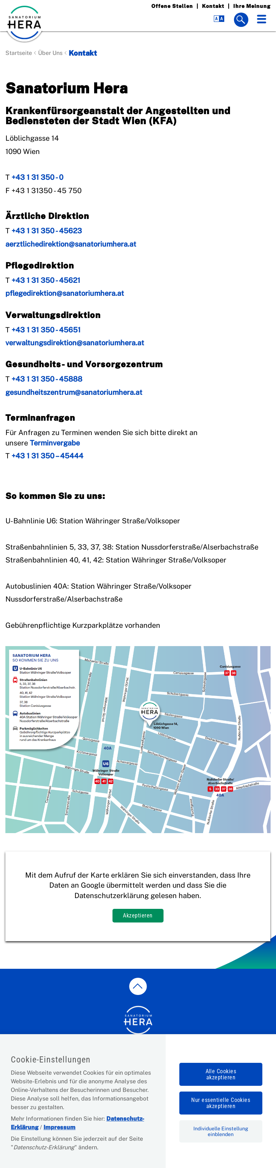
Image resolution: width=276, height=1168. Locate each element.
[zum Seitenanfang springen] (138, 986)
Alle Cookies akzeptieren (221, 1074)
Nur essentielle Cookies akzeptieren (220, 1103)
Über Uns (50, 53)
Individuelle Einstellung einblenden (220, 1131)
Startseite (18, 53)
